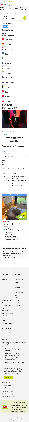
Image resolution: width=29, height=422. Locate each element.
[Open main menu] (21, 5)
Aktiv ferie (17, 274)
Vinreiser (17, 285)
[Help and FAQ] (10, 5)
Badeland (17, 295)
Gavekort (4, 326)
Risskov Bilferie (2, 8)
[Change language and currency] (4, 5)
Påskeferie (18, 305)
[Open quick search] (13, 5)
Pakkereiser (5, 310)
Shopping (17, 290)
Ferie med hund (19, 292)
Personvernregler (6, 328)
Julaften (17, 300)
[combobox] (6, 168)
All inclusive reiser (6, 300)
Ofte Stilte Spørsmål (7, 323)
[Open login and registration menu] (17, 5)
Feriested (4, 279)
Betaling (4, 320)
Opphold (4, 308)
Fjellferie (17, 282)
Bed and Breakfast (7, 277)
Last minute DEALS (7, 305)
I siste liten (18, 303)
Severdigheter (14, 8)
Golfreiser (17, 277)
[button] (14, 12)
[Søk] (25, 18)
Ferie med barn (19, 279)
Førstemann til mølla (7, 313)
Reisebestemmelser (7, 318)
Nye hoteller (5, 274)
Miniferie (4, 303)
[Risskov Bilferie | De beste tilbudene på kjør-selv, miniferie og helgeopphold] (8, 2)
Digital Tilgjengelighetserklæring (9, 332)
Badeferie (17, 287)
